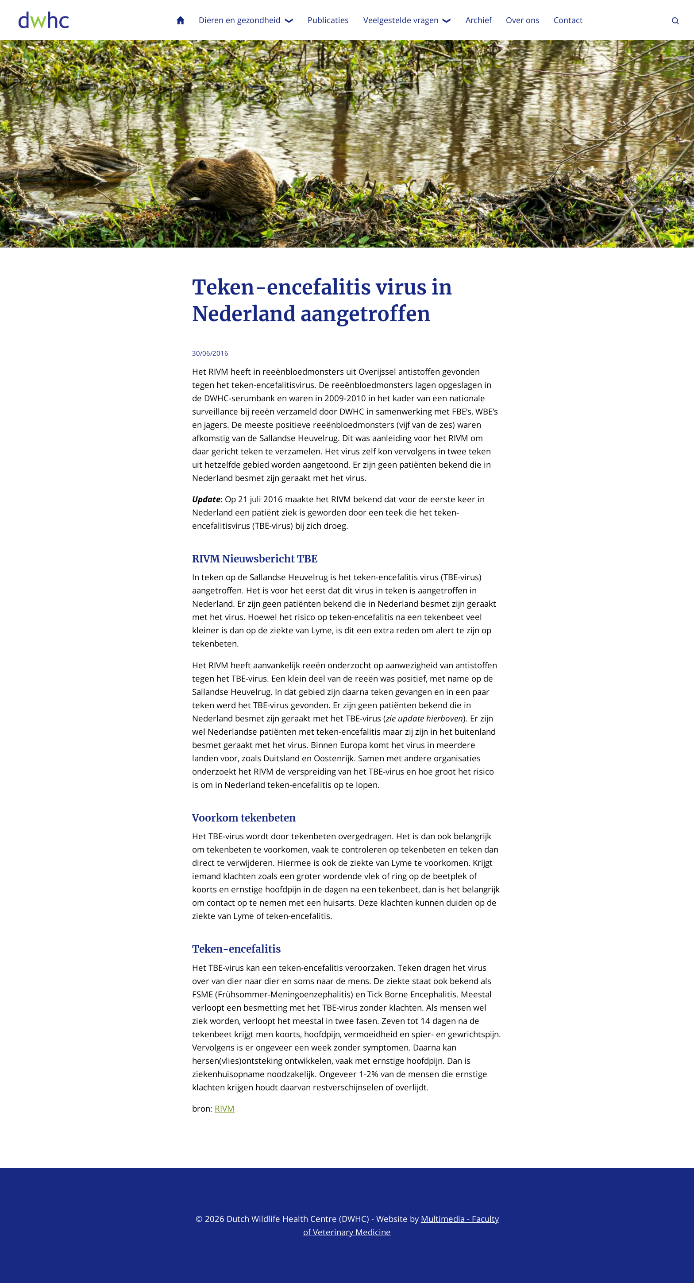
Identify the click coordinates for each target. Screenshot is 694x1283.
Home (181, 20)
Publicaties (328, 20)
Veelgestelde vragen (407, 20)
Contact (568, 20)
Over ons (523, 20)
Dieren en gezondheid (246, 20)
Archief (479, 20)
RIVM (225, 1108)
